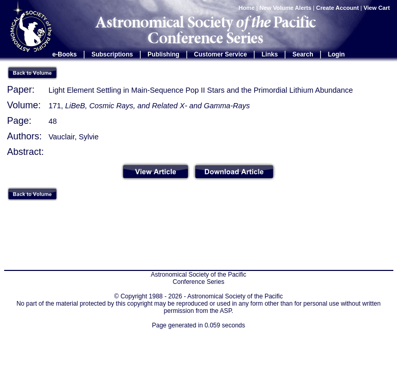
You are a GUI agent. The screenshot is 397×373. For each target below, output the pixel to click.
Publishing (163, 54)
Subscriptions (112, 54)
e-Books (64, 54)
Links (270, 54)
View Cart (378, 8)
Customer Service (220, 54)
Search (303, 54)
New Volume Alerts (285, 8)
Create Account (337, 8)
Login (336, 54)
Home (247, 8)
